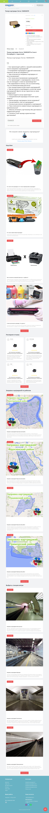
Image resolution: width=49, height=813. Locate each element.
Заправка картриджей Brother (31, 787)
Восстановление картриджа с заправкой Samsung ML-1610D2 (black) (34, 378)
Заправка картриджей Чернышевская (15, 764)
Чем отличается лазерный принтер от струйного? (17, 277)
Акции (6, 790)
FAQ (16, 48)
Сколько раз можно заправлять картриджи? (24, 104)
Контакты (7, 787)
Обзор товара (10, 48)
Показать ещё (28, 789)
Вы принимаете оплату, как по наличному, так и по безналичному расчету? (23, 84)
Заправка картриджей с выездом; (33, 35)
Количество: (28, 25)
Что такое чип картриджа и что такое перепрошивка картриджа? (21, 186)
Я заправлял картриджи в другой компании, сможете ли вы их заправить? (24, 71)
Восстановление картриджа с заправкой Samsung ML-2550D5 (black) (14, 378)
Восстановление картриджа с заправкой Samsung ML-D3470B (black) (14, 353)
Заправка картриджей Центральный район (16, 431)
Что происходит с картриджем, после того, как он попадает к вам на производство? (23, 81)
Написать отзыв (36, 120)
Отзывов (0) (21, 48)
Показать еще (25, 330)
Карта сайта (7, 788)
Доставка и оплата (8, 785)
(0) (34, 15)
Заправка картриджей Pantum (31, 785)
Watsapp (30, 141)
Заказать (34, 30)
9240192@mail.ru (28, 799)
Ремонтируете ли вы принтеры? (19, 95)
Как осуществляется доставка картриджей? (23, 87)
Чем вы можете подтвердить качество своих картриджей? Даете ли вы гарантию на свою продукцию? (24, 91)
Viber (26, 141)
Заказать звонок (40, 6)
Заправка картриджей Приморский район (16, 571)
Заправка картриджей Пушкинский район (16, 524)
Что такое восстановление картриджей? (22, 78)
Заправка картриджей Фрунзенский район (16, 478)
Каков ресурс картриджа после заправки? (23, 100)
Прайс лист (7, 783)
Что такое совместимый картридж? (14, 232)
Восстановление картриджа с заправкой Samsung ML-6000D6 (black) (34, 353)
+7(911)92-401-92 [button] (29, 797)
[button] (20, 1)
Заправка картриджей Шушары (13, 672)
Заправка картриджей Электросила (14, 626)
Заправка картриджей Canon (31, 783)
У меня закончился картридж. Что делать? (16, 323)
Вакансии (7, 782)
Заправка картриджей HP (30, 782)
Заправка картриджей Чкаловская (14, 718)
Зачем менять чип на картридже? (20, 102)
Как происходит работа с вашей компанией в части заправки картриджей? (24, 68)
